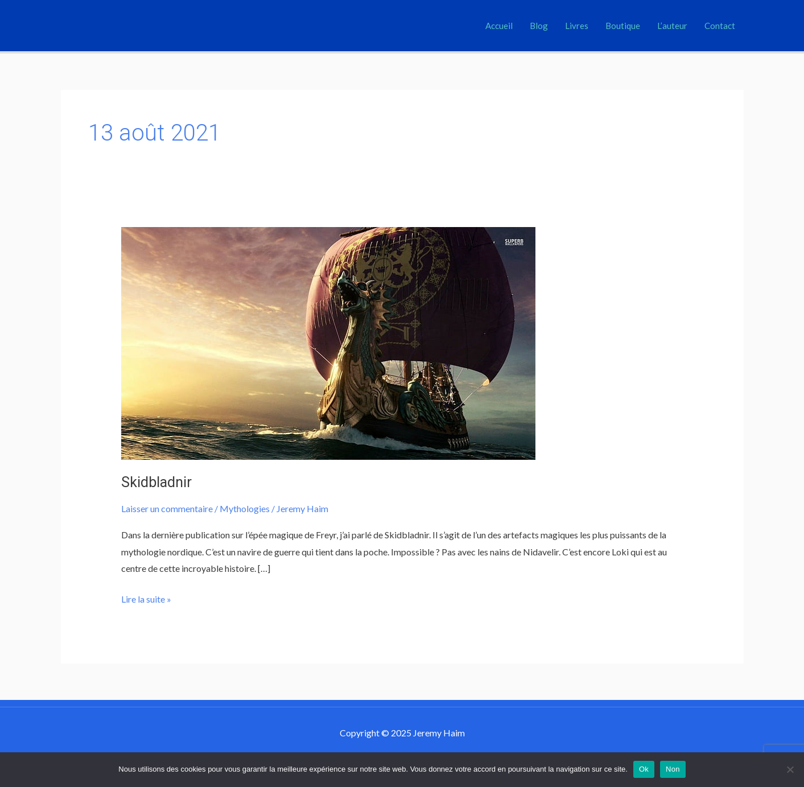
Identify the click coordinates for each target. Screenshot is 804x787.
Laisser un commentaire (167, 508)
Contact (719, 25)
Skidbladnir (156, 482)
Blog (539, 25)
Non (673, 769)
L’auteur (672, 25)
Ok (644, 769)
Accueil (499, 25)
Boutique (622, 25)
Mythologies (245, 508)
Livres (576, 25)
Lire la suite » (146, 597)
